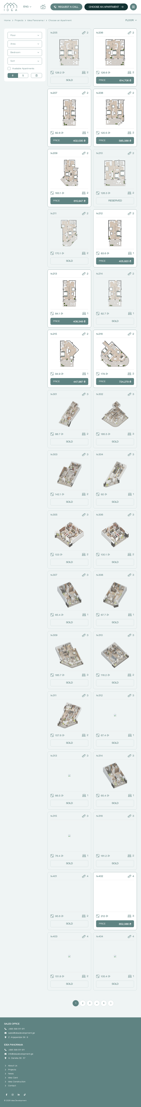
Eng (27, 7)
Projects (19, 20)
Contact (10, 1086)
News (9, 1074)
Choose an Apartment (106, 7)
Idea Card (11, 1078)
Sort (24, 61)
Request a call (66, 7)
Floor (131, 20)
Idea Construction (15, 1082)
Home (7, 20)
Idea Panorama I (35, 20)
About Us (11, 1066)
